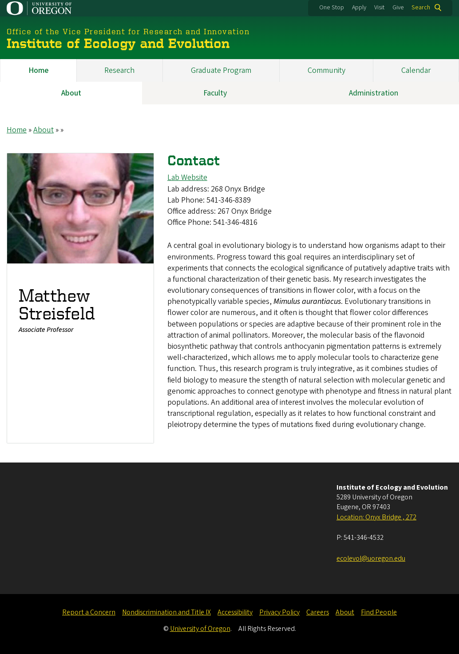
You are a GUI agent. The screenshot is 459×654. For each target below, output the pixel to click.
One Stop (331, 7)
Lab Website (187, 177)
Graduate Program (221, 70)
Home (38, 70)
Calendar (416, 70)
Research (119, 70)
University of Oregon (200, 629)
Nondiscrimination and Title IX (166, 612)
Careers (317, 612)
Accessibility (235, 612)
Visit (379, 7)
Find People (379, 612)
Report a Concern (88, 612)
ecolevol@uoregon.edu (370, 558)
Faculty (215, 93)
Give (398, 7)
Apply (359, 7)
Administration (373, 93)
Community (326, 70)
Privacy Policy (279, 612)
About (71, 93)
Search (421, 7)
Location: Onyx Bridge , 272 (376, 517)
